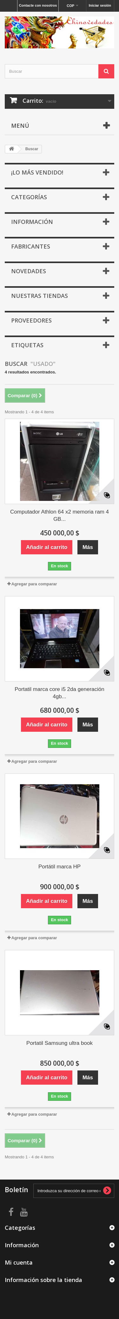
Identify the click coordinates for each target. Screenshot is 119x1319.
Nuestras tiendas (39, 295)
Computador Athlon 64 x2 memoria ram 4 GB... (59, 515)
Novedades (28, 271)
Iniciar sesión (100, 5)
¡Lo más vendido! (37, 172)
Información (32, 221)
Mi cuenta (19, 1262)
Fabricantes (30, 246)
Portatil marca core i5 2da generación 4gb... (59, 693)
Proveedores (31, 320)
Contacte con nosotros (38, 5)
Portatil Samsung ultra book (59, 1043)
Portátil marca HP (59, 867)
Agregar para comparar (34, 584)
